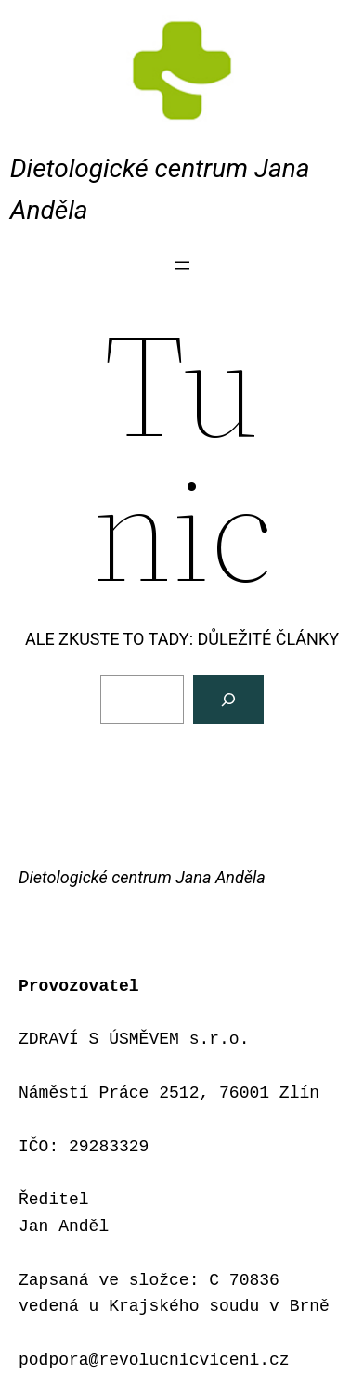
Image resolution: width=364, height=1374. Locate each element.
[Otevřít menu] (182, 265)
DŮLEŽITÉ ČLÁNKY (268, 638)
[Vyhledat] (228, 699)
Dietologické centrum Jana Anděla (142, 877)
